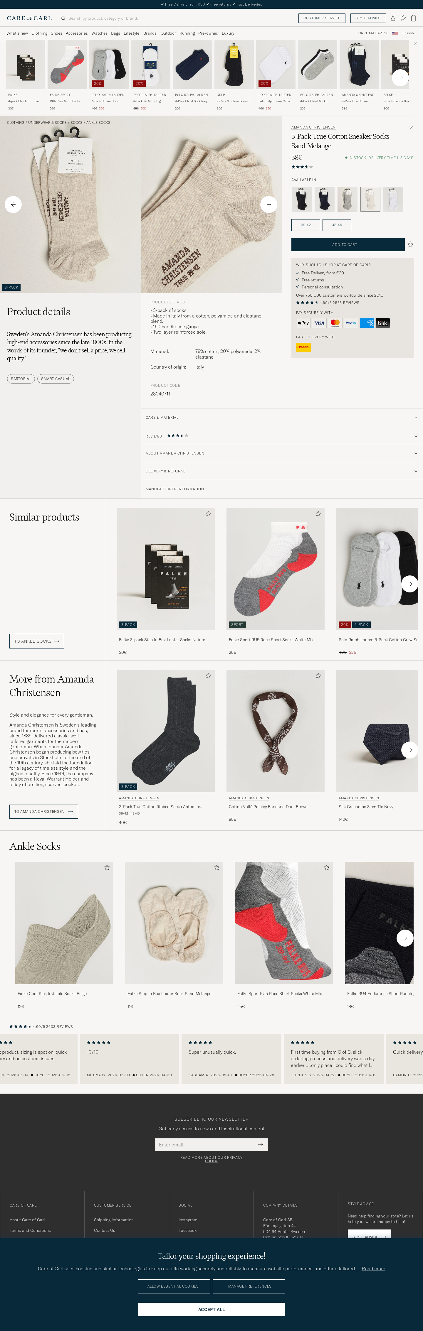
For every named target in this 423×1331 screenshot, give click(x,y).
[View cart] (413, 18)
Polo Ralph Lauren (108, 95)
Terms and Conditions (30, 1230)
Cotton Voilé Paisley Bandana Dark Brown (268, 806)
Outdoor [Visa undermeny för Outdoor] (168, 33)
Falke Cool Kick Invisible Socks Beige (52, 993)
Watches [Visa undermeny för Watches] (99, 33)
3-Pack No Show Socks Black (232, 101)
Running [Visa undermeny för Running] (187, 33)
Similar (44, 517)
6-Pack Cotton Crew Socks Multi (105, 101)
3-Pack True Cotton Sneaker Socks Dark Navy (359, 101)
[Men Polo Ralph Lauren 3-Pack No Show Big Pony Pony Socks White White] (150, 64)
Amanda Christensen (359, 95)
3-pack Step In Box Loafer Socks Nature (25, 101)
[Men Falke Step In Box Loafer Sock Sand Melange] (174, 923)
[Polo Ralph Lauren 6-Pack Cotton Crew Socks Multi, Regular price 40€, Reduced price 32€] (109, 75)
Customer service (321, 18)
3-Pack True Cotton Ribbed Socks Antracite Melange (159, 807)
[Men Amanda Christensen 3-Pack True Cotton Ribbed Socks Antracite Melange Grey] (166, 731)
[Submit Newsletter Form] (260, 1145)
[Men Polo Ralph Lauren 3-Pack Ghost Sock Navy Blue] (192, 64)
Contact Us (104, 1230)
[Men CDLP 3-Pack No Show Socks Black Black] (234, 64)
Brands (150, 33)
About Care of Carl (27, 1219)
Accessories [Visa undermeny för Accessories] (77, 33)
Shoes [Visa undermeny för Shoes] (56, 33)
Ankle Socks (98, 123)
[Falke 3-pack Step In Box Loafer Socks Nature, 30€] (25, 75)
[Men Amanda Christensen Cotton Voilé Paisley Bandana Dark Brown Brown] (275, 731)
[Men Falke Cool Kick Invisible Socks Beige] (64, 923)
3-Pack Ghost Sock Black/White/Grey (312, 101)
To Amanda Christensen (43, 812)
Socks (76, 123)
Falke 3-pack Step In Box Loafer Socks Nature (162, 639)
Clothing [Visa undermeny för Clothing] (39, 33)
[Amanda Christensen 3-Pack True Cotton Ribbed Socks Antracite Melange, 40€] (166, 748)
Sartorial (21, 378)
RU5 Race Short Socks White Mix (65, 101)
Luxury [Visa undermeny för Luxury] (228, 33)
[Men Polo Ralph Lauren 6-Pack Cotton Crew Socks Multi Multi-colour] (109, 64)
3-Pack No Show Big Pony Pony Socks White (149, 101)
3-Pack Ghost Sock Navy (191, 101)
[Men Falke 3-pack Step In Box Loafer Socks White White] (401, 64)
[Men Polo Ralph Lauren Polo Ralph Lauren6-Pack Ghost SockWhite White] (276, 64)
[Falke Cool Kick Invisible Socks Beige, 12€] (64, 935)
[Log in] (393, 18)
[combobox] (408, 33)
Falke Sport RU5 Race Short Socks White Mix (271, 639)
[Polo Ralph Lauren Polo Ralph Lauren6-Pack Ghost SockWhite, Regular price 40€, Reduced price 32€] (276, 75)
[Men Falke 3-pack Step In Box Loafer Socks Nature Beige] (25, 64)
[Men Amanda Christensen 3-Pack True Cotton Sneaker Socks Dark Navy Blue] (359, 64)
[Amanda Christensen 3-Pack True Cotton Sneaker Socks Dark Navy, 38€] (359, 75)
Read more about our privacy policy (211, 1159)
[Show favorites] (403, 18)
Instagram (188, 1219)
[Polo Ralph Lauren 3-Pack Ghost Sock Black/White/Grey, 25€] (317, 75)
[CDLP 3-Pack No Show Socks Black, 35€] (234, 75)
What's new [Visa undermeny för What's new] (17, 33)
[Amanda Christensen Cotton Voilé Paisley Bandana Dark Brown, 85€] (275, 748)
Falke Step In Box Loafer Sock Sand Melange (169, 993)
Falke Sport (60, 95)
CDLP (221, 95)
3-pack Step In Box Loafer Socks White (401, 101)
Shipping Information (114, 1219)
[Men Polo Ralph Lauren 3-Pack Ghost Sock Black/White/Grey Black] (317, 64)
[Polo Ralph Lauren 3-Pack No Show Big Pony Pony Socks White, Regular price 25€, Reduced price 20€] (151, 75)
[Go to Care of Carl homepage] (29, 18)
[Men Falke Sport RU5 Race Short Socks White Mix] (284, 923)
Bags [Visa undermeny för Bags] (115, 33)
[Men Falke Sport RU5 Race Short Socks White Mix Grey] (67, 64)
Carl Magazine (373, 33)
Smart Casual (55, 378)
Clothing (15, 123)
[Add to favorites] (207, 515)
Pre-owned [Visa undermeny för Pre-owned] (208, 33)
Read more (373, 1268)
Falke (13, 95)
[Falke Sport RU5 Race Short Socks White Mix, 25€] (67, 75)
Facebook (188, 1230)
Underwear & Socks (47, 123)
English (408, 33)
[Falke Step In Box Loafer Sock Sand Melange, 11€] (174, 935)
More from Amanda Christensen (51, 686)
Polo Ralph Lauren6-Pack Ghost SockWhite (275, 101)
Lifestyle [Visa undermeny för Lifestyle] (131, 33)
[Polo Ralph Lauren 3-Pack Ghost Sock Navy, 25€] (192, 75)
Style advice (368, 18)
